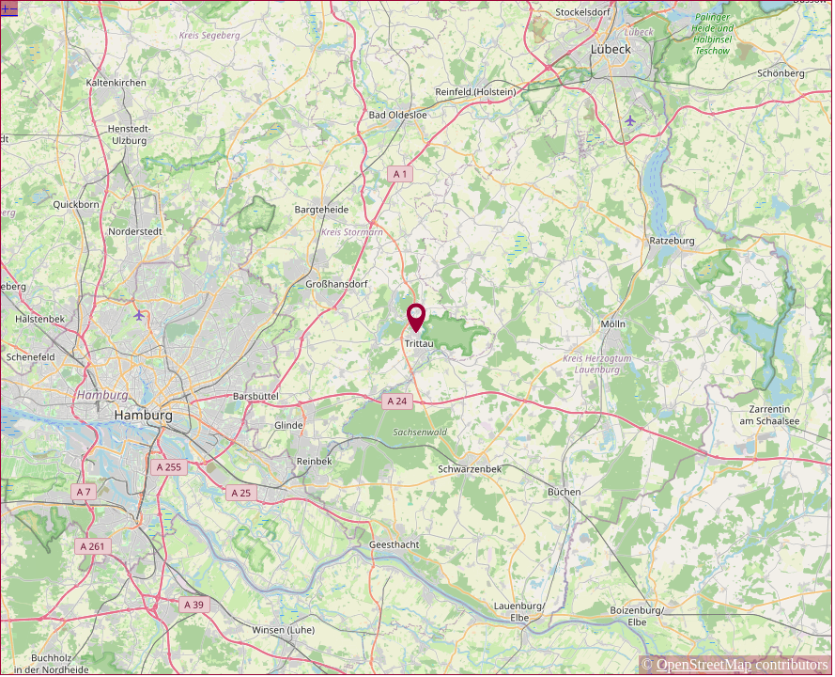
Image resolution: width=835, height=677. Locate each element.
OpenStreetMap (704, 664)
